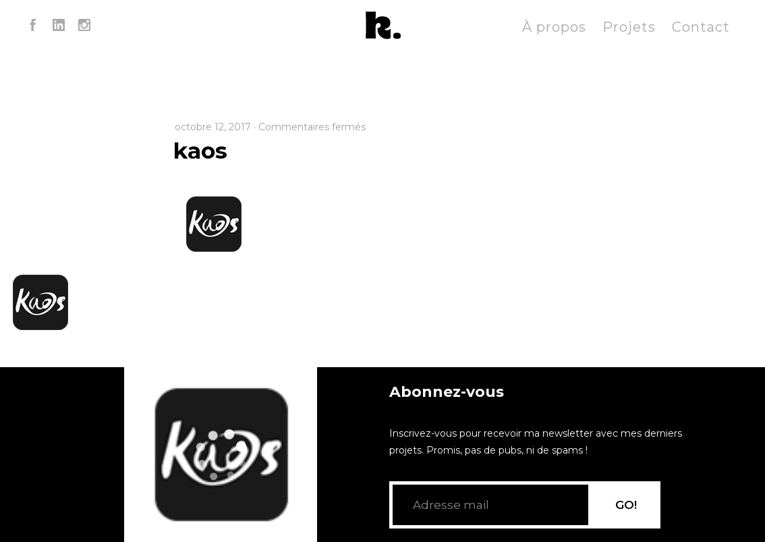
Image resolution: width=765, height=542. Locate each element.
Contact (701, 27)
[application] (220, 454)
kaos (200, 150)
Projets (629, 27)
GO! (626, 505)
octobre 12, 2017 (213, 127)
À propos (554, 27)
